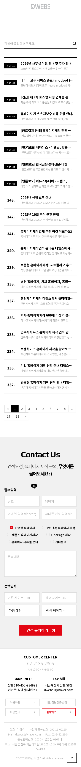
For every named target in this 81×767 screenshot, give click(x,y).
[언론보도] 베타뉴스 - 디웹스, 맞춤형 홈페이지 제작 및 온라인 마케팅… (47, 147)
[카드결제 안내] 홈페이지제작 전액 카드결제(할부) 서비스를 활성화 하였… (47, 130)
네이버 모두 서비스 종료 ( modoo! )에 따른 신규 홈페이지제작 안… (47, 80)
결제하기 (51, 712)
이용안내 (15, 712)
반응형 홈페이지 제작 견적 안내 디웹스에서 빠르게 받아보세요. (47, 382)
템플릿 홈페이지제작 (25, 535)
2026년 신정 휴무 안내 (36, 197)
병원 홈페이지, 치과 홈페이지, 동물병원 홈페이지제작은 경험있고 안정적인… (47, 281)
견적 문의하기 (41, 630)
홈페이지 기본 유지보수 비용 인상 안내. (47, 113)
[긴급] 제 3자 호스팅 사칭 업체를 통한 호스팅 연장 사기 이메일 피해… (47, 97)
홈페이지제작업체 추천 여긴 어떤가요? (47, 231)
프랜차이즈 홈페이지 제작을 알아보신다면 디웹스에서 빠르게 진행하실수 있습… (47, 349)
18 (17, 416)
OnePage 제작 (61, 535)
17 (8, 416)
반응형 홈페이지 (25, 528)
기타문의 (61, 542)
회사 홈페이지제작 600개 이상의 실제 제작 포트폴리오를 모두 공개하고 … (47, 315)
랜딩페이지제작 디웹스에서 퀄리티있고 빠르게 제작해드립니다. (47, 298)
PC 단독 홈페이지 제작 (61, 528)
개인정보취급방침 (56, 702)
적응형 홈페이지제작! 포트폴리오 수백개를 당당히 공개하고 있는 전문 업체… (47, 265)
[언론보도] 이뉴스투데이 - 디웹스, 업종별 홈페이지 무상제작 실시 (47, 181)
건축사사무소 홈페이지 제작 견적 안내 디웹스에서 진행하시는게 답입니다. (47, 332)
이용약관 (15, 702)
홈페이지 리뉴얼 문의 (24, 542)
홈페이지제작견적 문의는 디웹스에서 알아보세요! (47, 248)
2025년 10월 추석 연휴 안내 (40, 214)
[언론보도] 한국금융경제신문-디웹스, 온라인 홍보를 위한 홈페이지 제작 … (47, 164)
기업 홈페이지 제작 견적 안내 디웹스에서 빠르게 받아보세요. (47, 365)
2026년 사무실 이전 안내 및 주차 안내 (46, 63)
